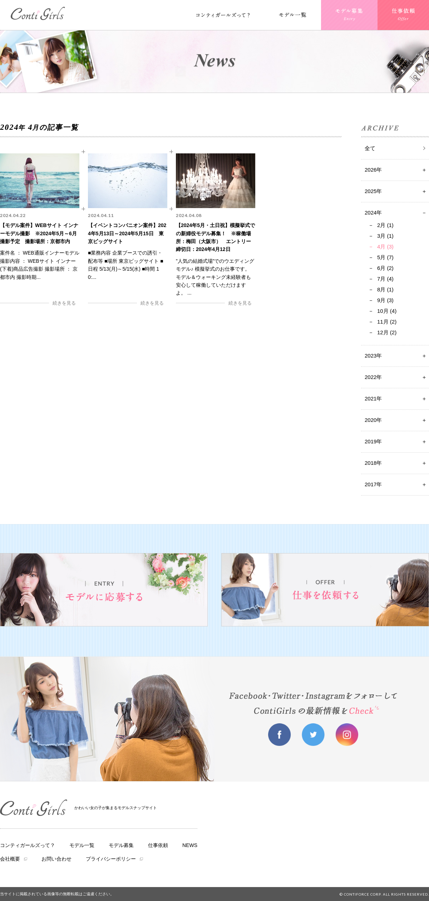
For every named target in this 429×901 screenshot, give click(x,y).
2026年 (373, 170)
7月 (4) (385, 279)
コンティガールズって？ (27, 845)
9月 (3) (385, 300)
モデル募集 (121, 845)
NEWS (189, 845)
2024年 (373, 213)
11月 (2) (386, 322)
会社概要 (10, 859)
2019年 (373, 441)
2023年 (373, 356)
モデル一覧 (81, 845)
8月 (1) (385, 289)
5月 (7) (385, 257)
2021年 (373, 398)
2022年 (373, 377)
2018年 (373, 463)
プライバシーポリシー (111, 859)
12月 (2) (386, 332)
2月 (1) (385, 225)
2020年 (373, 420)
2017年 (373, 484)
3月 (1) (385, 236)
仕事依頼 (158, 845)
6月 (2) (385, 268)
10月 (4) (386, 311)
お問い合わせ (56, 859)
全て (370, 148)
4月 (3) (385, 246)
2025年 (373, 191)
